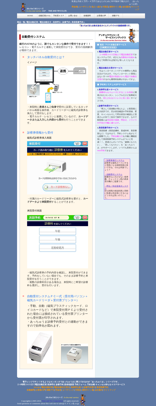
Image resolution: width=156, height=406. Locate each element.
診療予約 (66, 22)
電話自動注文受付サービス (110, 68)
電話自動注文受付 (62, 387)
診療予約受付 (90, 387)
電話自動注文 (45, 22)
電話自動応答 (32, 22)
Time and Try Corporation (52, 401)
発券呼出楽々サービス (109, 89)
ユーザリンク (85, 7)
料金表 (75, 7)
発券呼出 (57, 22)
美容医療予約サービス (109, 128)
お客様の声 (101, 16)
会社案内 (126, 7)
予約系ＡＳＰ (58, 16)
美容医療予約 (77, 22)
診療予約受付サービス (109, 106)
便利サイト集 (115, 7)
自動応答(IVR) (44, 16)
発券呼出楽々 (77, 387)
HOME (30, 16)
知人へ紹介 (96, 7)
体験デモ (115, 16)
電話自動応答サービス (109, 52)
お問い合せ (72, 16)
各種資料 (87, 16)
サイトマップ (109, 390)
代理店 (105, 7)
